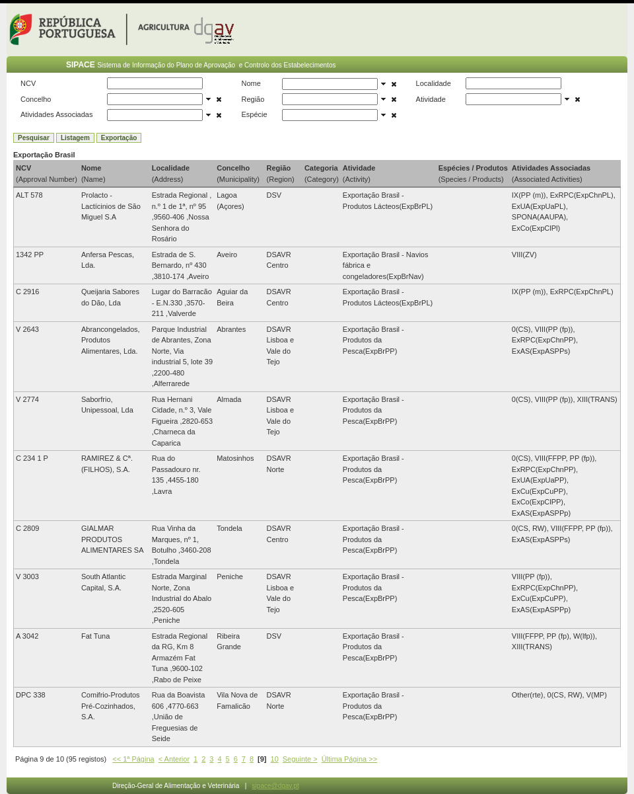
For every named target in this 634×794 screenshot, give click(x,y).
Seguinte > (300, 759)
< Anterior (174, 759)
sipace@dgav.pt (275, 785)
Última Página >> (349, 759)
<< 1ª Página (133, 759)
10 (275, 759)
